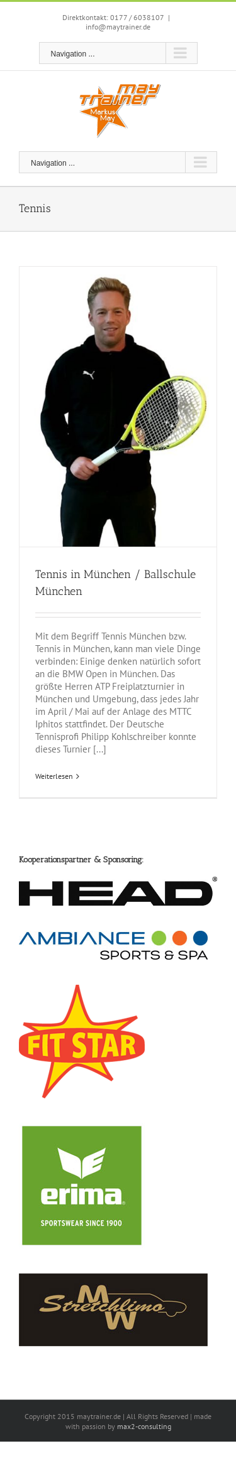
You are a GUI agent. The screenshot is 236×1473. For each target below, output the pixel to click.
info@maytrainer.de (118, 26)
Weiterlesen (54, 776)
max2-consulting (144, 1426)
